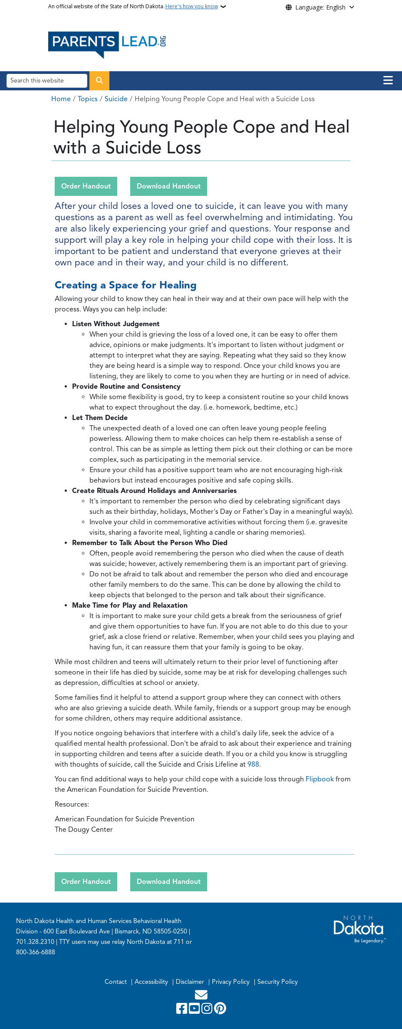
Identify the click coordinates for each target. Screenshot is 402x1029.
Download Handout (169, 186)
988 (253, 764)
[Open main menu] (388, 80)
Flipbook (321, 779)
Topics (88, 99)
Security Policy (277, 982)
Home (61, 99)
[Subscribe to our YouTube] (195, 1011)
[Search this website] (47, 80)
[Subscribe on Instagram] (207, 1011)
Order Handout (86, 186)
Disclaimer (190, 982)
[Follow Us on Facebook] (182, 1011)
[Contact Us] (201, 997)
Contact (116, 982)
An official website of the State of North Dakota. (133, 6)
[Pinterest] (220, 1011)
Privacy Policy (231, 982)
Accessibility (151, 982)
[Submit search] (99, 80)
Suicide (116, 99)
